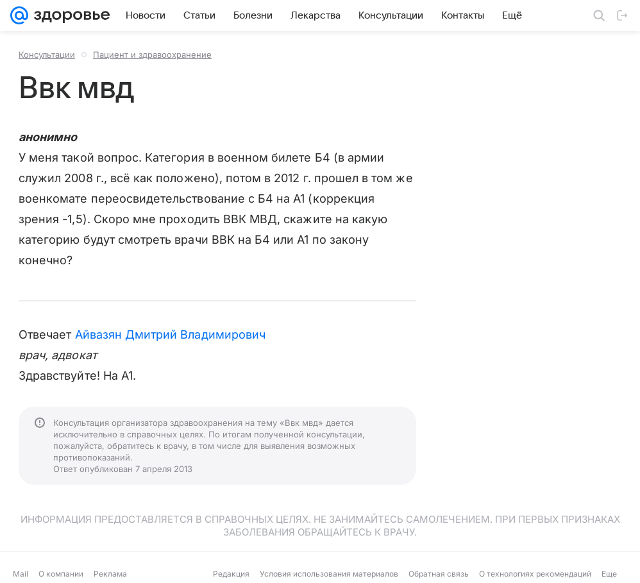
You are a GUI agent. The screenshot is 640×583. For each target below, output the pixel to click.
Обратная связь (438, 574)
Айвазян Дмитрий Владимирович (170, 334)
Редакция (231, 574)
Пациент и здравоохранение (152, 54)
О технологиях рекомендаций (535, 574)
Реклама (110, 574)
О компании (60, 574)
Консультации (47, 54)
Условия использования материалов (329, 574)
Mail (20, 574)
